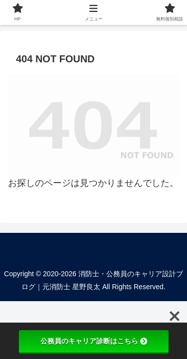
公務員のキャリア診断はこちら (93, 341)
